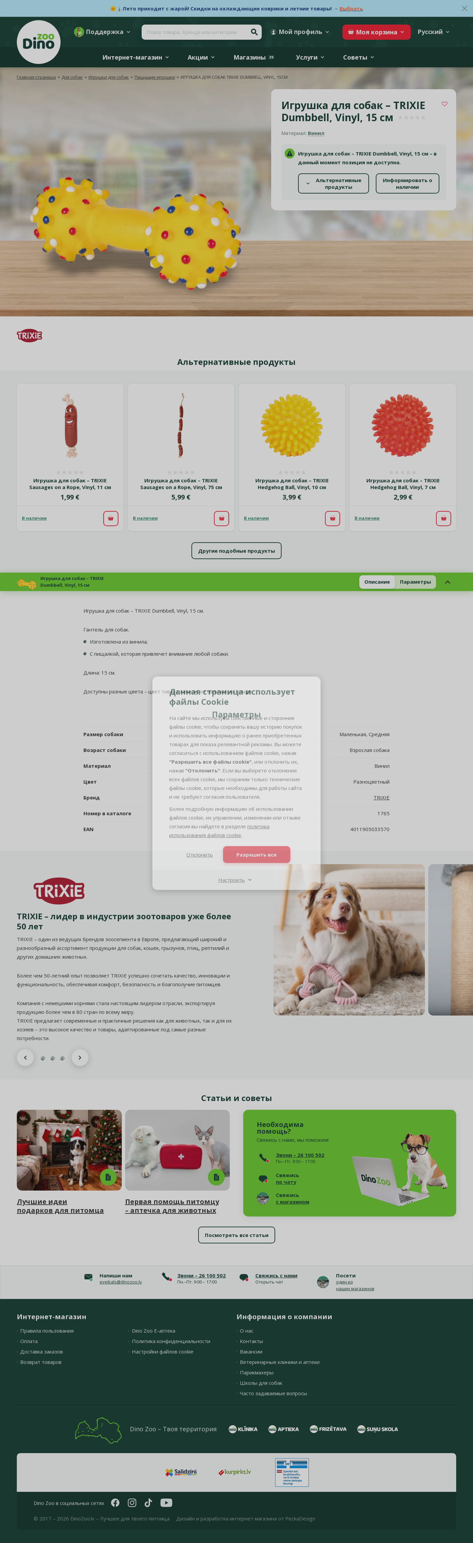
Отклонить (199, 843)
